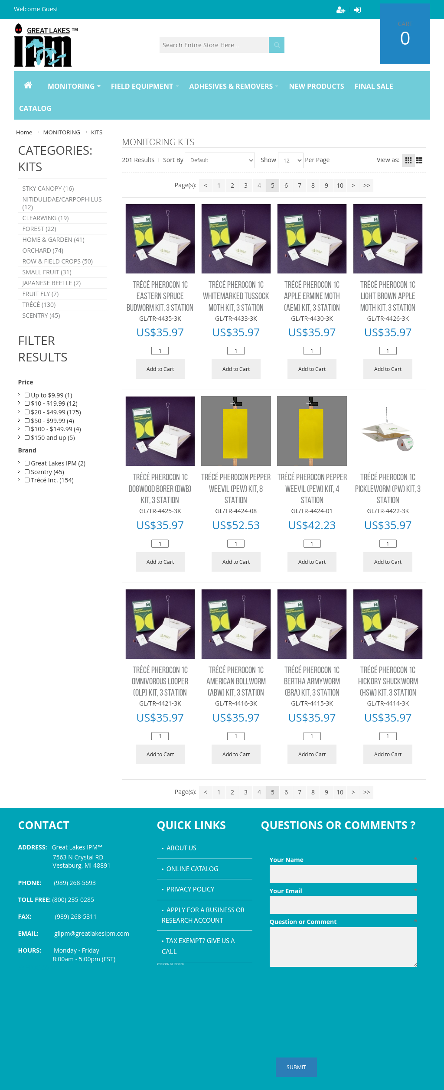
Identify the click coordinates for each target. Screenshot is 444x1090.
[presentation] (336, 992)
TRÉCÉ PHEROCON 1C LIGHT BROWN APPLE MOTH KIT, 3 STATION (387, 297)
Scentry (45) (44, 489)
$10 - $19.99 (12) (51, 420)
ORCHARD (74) (43, 259)
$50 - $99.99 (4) (49, 437)
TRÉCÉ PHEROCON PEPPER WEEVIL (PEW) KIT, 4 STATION (312, 489)
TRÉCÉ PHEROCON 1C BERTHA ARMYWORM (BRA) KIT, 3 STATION (312, 682)
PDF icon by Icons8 (170, 964)
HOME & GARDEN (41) (54, 247)
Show (268, 160)
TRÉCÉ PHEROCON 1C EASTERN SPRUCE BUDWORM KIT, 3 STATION (160, 297)
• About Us (179, 848)
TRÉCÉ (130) (39, 320)
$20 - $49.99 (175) (53, 429)
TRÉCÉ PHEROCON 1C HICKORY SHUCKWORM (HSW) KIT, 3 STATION (388, 682)
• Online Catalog (190, 869)
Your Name (344, 860)
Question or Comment (344, 922)
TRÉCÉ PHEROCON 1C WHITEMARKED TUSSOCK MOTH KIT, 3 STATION (236, 297)
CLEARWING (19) (46, 222)
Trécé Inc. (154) (49, 497)
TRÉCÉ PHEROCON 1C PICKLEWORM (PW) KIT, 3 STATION (388, 489)
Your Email (344, 891)
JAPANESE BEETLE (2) (52, 295)
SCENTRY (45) (41, 332)
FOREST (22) (39, 235)
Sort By (173, 160)
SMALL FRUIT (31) (47, 283)
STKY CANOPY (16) (48, 189)
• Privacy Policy (188, 889)
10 (339, 185)
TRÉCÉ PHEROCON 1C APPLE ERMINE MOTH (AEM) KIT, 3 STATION (312, 297)
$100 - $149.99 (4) (53, 446)
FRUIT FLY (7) (41, 307)
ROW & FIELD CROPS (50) (58, 271)
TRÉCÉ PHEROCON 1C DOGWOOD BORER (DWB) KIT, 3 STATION (160, 489)
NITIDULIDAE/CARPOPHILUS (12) (62, 206)
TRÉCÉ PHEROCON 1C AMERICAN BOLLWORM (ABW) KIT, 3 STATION (236, 682)
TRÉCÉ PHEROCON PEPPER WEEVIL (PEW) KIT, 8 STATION (236, 489)
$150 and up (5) (50, 454)
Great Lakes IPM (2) (55, 480)
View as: (388, 160)
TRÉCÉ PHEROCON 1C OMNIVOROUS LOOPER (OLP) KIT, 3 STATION (160, 682)
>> (366, 185)
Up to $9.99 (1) (48, 412)
